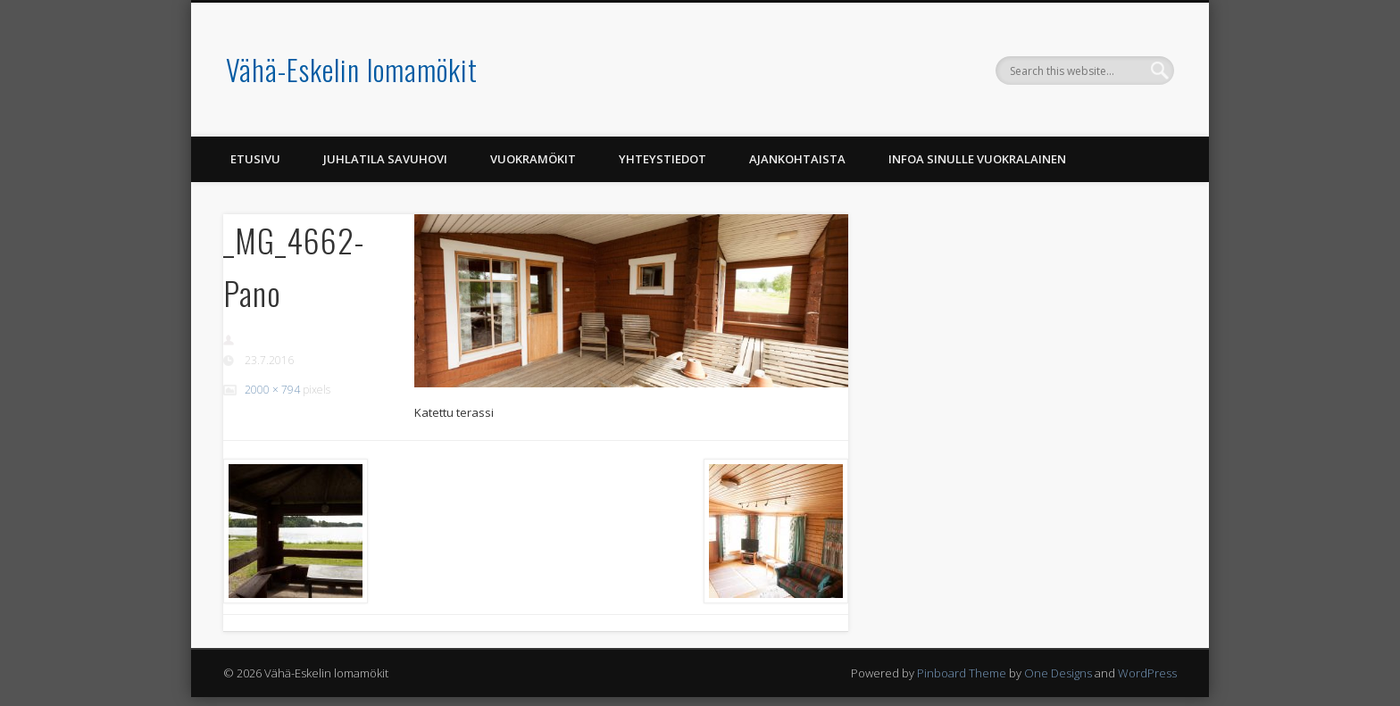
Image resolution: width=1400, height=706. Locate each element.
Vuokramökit (533, 159)
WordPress (1147, 673)
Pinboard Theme (961, 673)
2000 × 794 (272, 389)
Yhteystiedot (662, 159)
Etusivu (255, 159)
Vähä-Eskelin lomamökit (352, 69)
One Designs (1058, 673)
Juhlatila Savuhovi (385, 159)
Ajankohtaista (797, 159)
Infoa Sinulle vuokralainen (977, 159)
